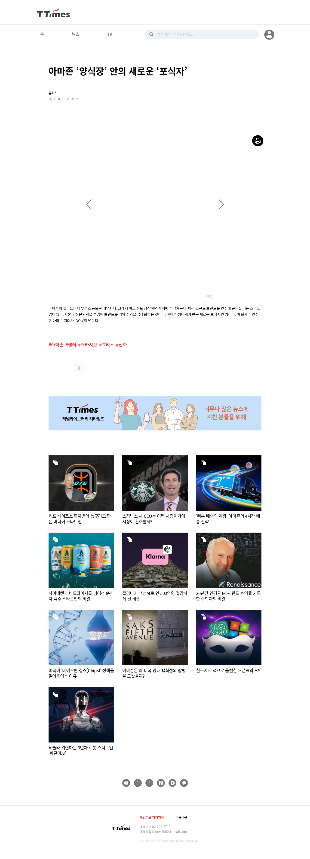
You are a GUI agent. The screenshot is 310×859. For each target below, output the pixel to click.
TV (109, 34)
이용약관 (181, 817)
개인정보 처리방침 (152, 817)
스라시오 (89, 345)
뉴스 (75, 34)
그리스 (108, 345)
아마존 (57, 345)
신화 (123, 345)
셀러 (72, 345)
